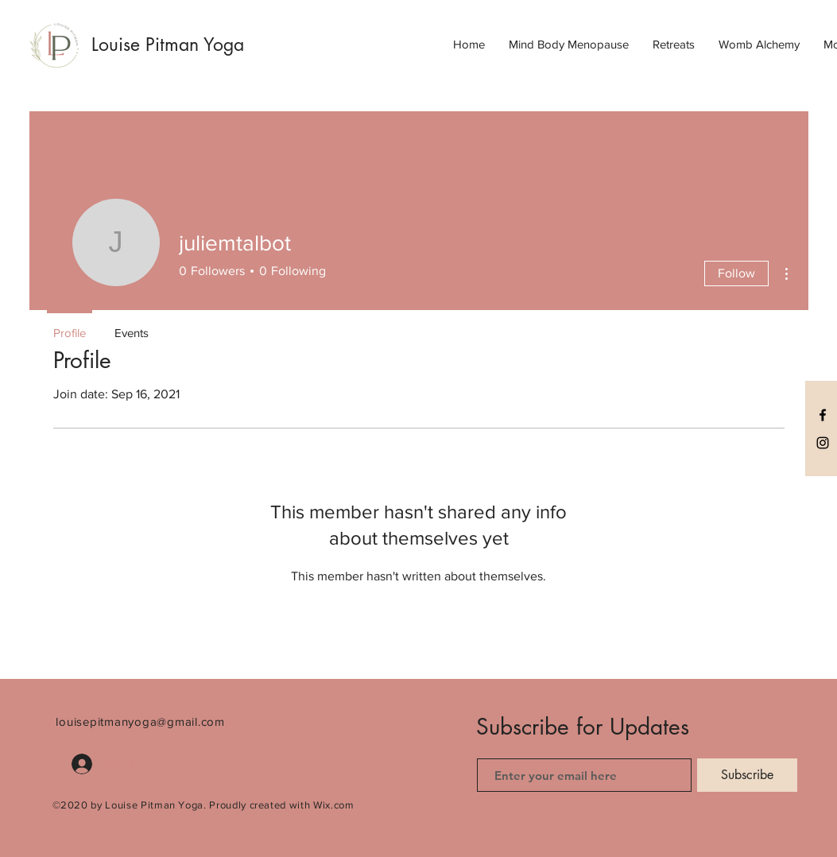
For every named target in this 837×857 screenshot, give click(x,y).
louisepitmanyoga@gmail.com (140, 721)
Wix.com (334, 805)
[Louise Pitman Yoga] (188, 44)
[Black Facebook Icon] (823, 415)
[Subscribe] (747, 775)
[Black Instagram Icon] (823, 443)
